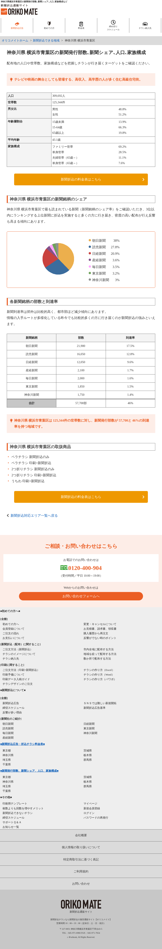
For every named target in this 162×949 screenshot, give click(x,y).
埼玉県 (7, 759)
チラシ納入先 (11, 658)
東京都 (7, 750)
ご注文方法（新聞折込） (18, 649)
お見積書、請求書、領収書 (100, 628)
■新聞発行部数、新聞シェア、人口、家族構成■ (29, 770)
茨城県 (88, 750)
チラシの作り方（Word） (99, 674)
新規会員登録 (92, 808)
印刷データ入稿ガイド (16, 679)
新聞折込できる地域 (46, 40)
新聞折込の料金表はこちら (81, 179)
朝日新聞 (8, 723)
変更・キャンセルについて (100, 624)
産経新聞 (8, 737)
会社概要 (81, 835)
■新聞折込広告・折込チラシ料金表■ (22, 744)
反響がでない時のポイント (100, 638)
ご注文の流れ (11, 633)
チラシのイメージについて (19, 654)
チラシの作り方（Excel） (99, 670)
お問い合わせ (81, 883)
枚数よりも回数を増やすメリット (23, 808)
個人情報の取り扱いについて (81, 847)
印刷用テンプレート (15, 803)
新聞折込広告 (11, 703)
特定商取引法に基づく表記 (81, 859)
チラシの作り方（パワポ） (100, 679)
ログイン (89, 813)
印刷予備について (13, 674)
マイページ (90, 803)
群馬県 (88, 759)
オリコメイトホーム (15, 40)
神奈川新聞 (90, 733)
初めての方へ (11, 624)
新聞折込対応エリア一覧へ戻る (34, 515)
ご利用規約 (81, 871)
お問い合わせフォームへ (81, 596)
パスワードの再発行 (96, 817)
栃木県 (88, 755)
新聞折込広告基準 (94, 707)
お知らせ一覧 (11, 826)
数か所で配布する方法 (97, 658)
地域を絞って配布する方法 (100, 654)
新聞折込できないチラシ (18, 813)
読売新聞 (8, 728)
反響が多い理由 (12, 712)
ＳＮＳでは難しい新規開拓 (100, 703)
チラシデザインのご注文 (18, 683)
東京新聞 (89, 728)
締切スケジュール (13, 707)
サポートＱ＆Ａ (12, 822)
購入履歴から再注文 (96, 633)
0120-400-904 (85, 568)
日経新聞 (89, 723)
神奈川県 (8, 755)
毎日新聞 (8, 733)
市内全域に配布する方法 (99, 649)
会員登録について (13, 628)
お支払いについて (13, 638)
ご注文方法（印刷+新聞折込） (21, 670)
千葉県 (7, 764)
